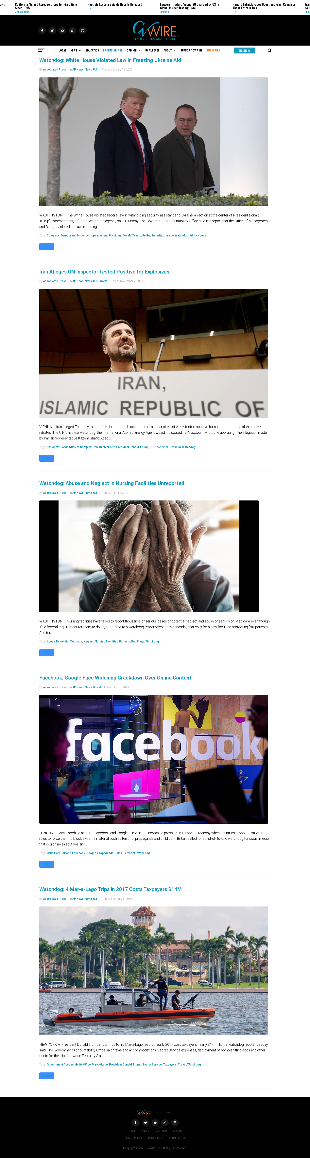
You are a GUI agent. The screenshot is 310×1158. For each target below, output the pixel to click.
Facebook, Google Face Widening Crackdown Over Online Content (115, 678)
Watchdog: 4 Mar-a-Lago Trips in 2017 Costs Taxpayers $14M (110, 889)
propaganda (105, 853)
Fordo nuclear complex (76, 447)
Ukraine (169, 235)
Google (91, 853)
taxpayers (170, 1064)
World (104, 281)
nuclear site (107, 447)
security (156, 235)
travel (182, 1064)
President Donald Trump (125, 235)
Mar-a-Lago (100, 1064)
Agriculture (22, 12)
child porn (53, 853)
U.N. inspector (159, 447)
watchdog (181, 235)
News (88, 69)
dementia (62, 641)
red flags (137, 641)
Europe (66, 853)
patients (124, 641)
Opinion (177, 1130)
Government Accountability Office (69, 1064)
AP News (78, 69)
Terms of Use (155, 1138)
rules (118, 853)
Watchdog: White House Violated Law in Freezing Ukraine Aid (110, 60)
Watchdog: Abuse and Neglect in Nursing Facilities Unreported (111, 483)
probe (146, 235)
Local (132, 1130)
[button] (76, 50)
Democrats (68, 235)
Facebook (78, 853)
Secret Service (152, 1064)
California (161, 1130)
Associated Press (54, 69)
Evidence (83, 235)
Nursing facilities (106, 641)
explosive (53, 447)
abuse (51, 641)
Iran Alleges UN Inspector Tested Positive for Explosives (104, 272)
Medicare (76, 641)
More (46, 246)
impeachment (99, 235)
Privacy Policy (133, 1138)
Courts (164, 12)
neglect (88, 641)
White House (198, 235)
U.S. (90, 8)
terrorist (129, 853)
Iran (95, 447)
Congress (53, 235)
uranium (175, 447)
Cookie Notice (177, 1138)
